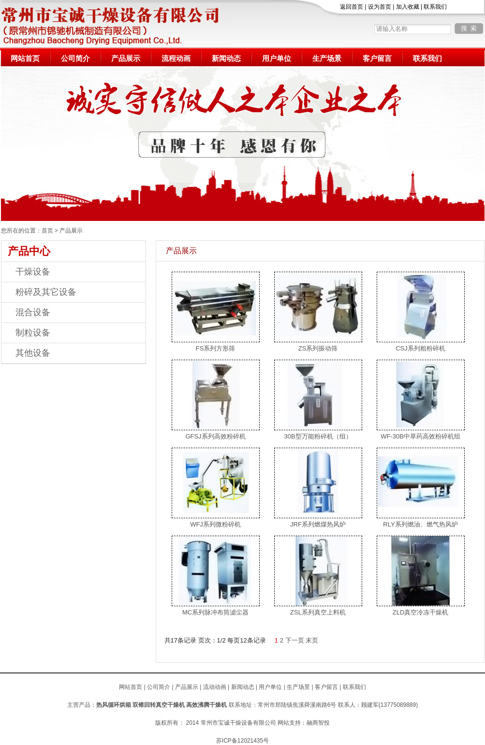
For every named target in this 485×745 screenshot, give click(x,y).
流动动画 (214, 687)
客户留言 (377, 58)
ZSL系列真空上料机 (318, 612)
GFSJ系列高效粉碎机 (215, 436)
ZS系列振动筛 (318, 348)
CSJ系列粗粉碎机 (420, 348)
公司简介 (75, 58)
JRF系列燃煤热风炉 (318, 524)
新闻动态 (226, 58)
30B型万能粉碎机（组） (318, 436)
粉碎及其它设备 (45, 292)
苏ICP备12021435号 (242, 740)
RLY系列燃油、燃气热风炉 (420, 524)
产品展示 (125, 58)
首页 (47, 230)
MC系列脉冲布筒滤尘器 (215, 612)
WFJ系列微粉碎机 (215, 524)
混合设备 (32, 312)
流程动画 (176, 58)
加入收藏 (407, 6)
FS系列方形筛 (215, 348)
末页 (312, 640)
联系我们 (435, 6)
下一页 (294, 640)
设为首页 (379, 6)
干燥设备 (32, 272)
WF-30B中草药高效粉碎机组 (420, 436)
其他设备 (32, 353)
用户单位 (276, 58)
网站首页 (25, 58)
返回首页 (351, 6)
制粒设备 (32, 332)
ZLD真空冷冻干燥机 (421, 612)
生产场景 (326, 58)
